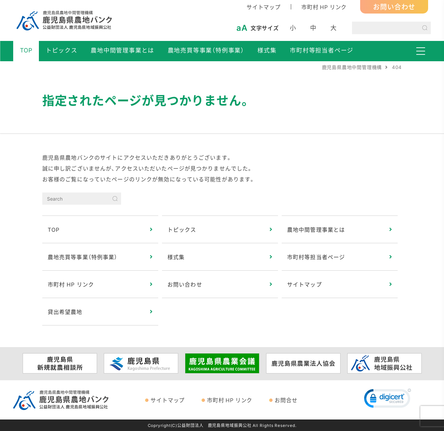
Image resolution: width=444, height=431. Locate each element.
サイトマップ (264, 7)
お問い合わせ (394, 7)
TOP (26, 50)
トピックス (61, 50)
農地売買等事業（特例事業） (206, 50)
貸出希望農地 (65, 312)
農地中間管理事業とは (122, 50)
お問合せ (286, 400)
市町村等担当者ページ (321, 50)
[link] (387, 399)
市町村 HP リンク (324, 7)
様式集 (266, 50)
